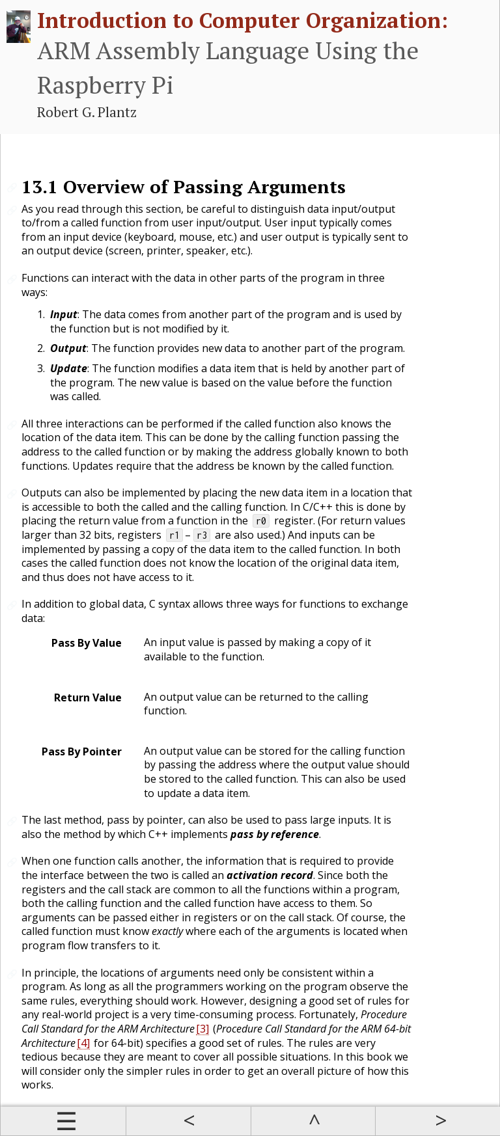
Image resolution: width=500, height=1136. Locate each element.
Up (313, 1121)
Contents (63, 1121)
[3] (202, 1028)
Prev (188, 1121)
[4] (83, 1043)
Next (437, 1121)
